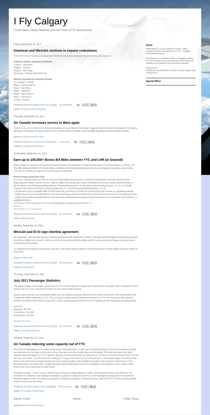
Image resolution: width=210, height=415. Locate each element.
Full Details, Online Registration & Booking (33, 203)
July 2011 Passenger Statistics (37, 280)
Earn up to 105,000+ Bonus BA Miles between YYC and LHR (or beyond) (68, 159)
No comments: (66, 105)
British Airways (28, 218)
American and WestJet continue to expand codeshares (55, 50)
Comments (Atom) (34, 405)
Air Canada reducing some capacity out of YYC (49, 344)
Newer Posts (22, 398)
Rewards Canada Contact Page (175, 70)
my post (27, 128)
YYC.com (25, 321)
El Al (23, 267)
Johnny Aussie (39, 373)
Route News (38, 146)
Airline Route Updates (29, 56)
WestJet (42, 109)
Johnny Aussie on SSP (33, 136)
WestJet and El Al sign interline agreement (46, 232)
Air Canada (26, 146)
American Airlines (29, 109)
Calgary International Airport (76, 358)
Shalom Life (26, 257)
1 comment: (65, 142)
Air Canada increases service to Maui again (47, 122)
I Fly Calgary (41, 21)
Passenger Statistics (30, 330)
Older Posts (131, 398)
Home (77, 398)
